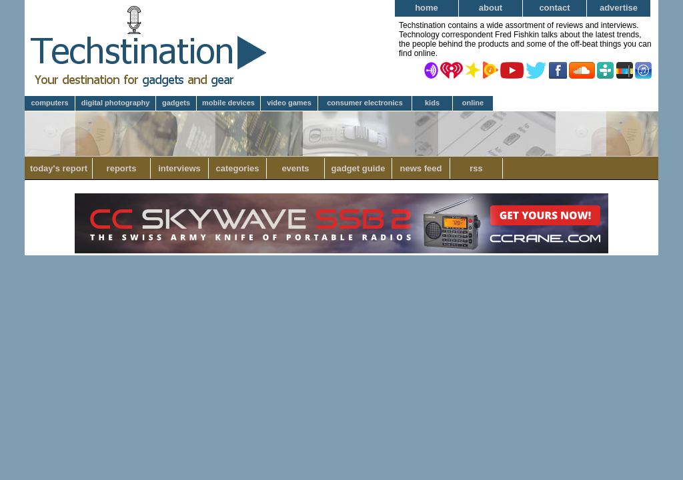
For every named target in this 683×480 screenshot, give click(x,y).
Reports (122, 168)
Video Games (289, 103)
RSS (476, 168)
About (490, 8)
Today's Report (58, 168)
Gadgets (176, 103)
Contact (554, 8)
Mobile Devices (228, 103)
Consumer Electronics (365, 103)
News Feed (421, 168)
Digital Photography (115, 103)
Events (295, 168)
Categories (237, 168)
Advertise (619, 8)
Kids (432, 103)
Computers (49, 103)
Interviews (179, 168)
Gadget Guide (358, 168)
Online (473, 103)
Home (426, 8)
